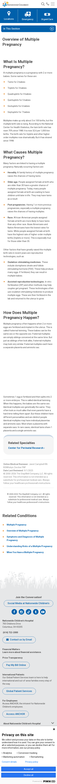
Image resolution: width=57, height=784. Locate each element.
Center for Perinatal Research (25, 448)
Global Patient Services (19, 691)
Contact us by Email (19, 639)
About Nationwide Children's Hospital (22, 723)
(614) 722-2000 (10, 632)
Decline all (28, 775)
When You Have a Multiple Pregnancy (25, 552)
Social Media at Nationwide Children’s (28, 603)
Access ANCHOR (15, 714)
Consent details (9, 762)
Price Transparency (12, 658)
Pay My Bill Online (16, 665)
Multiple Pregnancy (16, 525)
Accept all (28, 769)
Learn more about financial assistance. (21, 652)
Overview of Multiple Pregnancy (22, 531)
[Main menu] (53, 4)
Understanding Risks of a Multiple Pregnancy (29, 546)
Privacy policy (31, 762)
